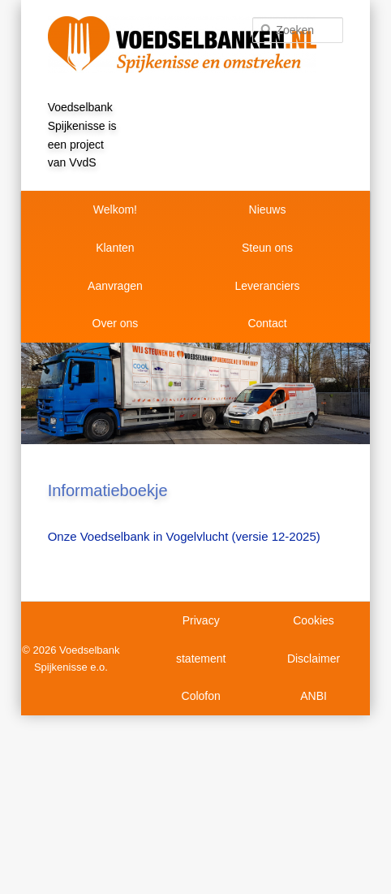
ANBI (313, 695)
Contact (266, 323)
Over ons (115, 323)
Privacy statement (201, 639)
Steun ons (267, 247)
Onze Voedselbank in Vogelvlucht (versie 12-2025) (184, 536)
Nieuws (267, 209)
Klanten (115, 247)
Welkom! (115, 209)
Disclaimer (313, 658)
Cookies (313, 620)
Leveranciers (266, 285)
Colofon (201, 695)
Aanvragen (115, 285)
